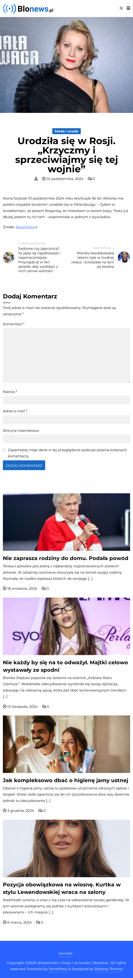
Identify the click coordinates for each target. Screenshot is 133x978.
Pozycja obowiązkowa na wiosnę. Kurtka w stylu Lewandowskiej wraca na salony (62, 888)
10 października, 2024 (63, 179)
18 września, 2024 (20, 588)
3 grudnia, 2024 (19, 811)
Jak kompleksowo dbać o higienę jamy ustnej (65, 780)
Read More (25, 227)
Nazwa (10, 392)
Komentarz (13, 324)
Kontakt (65, 953)
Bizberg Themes (109, 969)
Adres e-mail (15, 411)
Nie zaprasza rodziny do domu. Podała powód (65, 558)
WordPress (58, 969)
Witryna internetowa (21, 431)
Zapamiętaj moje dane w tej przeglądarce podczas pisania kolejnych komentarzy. (67, 453)
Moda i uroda (66, 131)
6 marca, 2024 (18, 922)
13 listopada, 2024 (21, 707)
